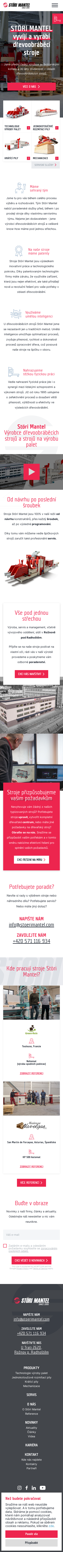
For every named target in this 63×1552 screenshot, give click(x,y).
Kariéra (31, 1445)
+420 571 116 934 (31, 941)
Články (31, 1432)
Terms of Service (40, 1268)
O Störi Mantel (31, 1409)
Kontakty (31, 1464)
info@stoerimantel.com (31, 924)
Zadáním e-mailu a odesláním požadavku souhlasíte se (33, 1248)
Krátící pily (31, 1381)
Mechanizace (31, 1386)
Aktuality (31, 1427)
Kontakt (31, 1454)
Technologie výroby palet (31, 1373)
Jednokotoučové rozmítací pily (31, 1377)
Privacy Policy (22, 1268)
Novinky (31, 1422)
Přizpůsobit (31, 1542)
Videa (31, 1436)
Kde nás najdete (32, 1459)
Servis (32, 1395)
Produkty (31, 1368)
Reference (31, 1413)
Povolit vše (31, 1534)
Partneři (32, 1468)
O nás (31, 1404)
